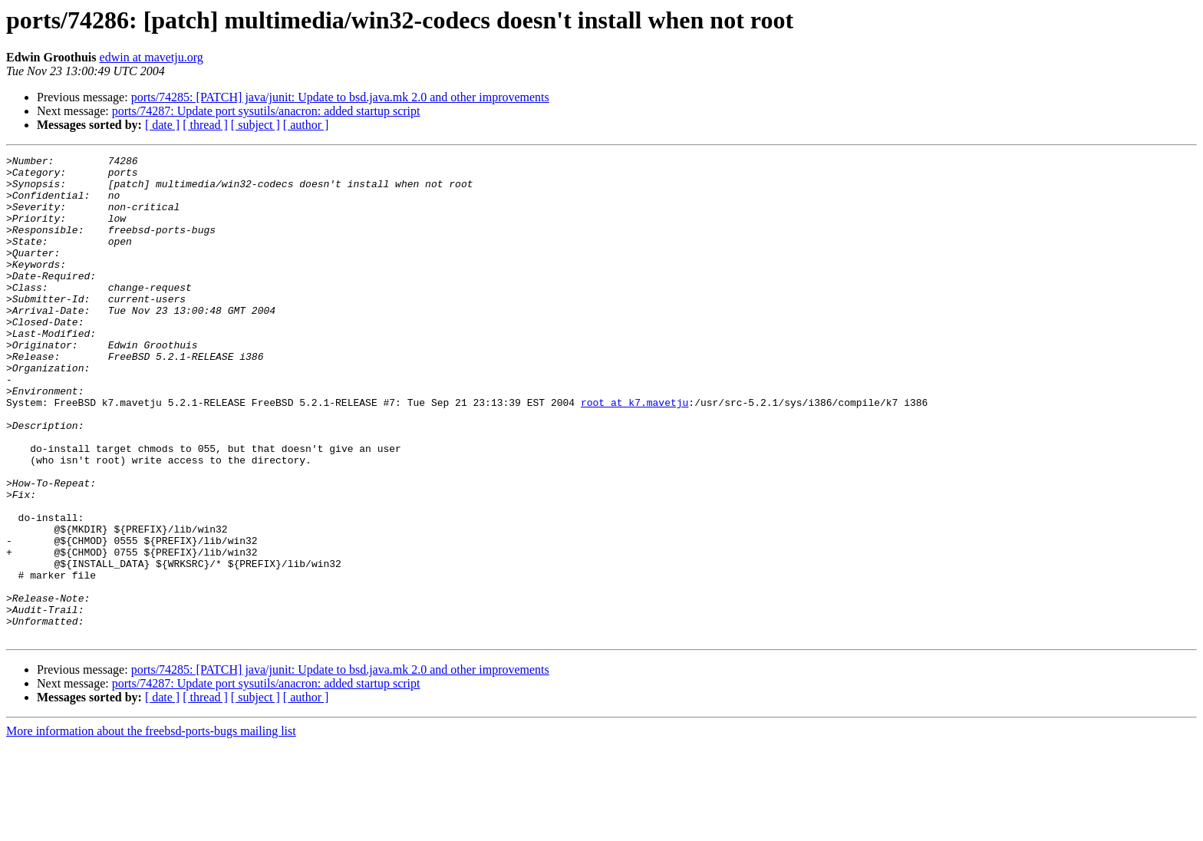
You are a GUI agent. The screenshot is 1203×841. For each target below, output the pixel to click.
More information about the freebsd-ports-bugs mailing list (151, 827)
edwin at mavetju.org (151, 57)
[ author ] (306, 124)
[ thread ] (205, 124)
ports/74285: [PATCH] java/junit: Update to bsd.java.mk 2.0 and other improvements (340, 97)
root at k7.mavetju (634, 453)
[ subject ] (255, 124)
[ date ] (162, 124)
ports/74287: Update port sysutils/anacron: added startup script (266, 110)
